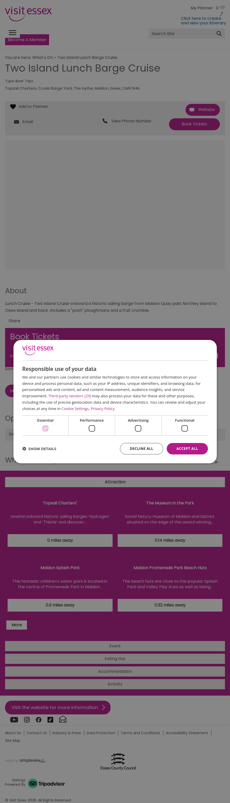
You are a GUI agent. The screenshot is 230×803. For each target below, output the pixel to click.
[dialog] (115, 401)
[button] (39, 448)
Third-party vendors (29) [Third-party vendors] (69, 395)
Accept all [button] (187, 448)
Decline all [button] (141, 448)
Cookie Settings (75, 408)
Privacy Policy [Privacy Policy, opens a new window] (103, 408)
